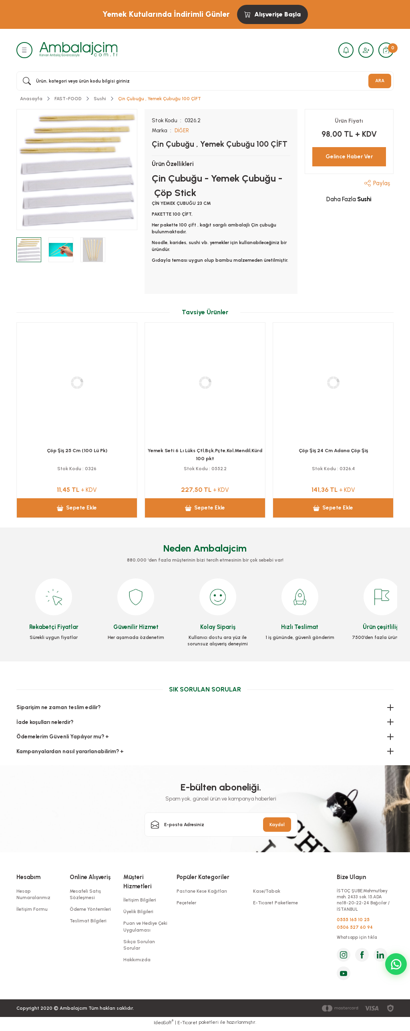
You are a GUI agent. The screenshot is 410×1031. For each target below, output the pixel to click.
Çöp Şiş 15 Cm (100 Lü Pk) (205, 450)
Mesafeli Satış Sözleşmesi (85, 894)
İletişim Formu (32, 909)
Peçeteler (186, 903)
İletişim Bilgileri (139, 900)
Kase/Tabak (266, 891)
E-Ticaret (187, 1025)
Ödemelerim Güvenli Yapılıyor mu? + (62, 736)
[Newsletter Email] (221, 825)
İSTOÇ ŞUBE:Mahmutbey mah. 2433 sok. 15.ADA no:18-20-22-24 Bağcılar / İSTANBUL (364, 901)
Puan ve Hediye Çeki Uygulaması (145, 926)
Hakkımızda (137, 959)
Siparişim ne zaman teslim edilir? (58, 707)
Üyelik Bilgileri (138, 911)
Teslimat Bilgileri (88, 921)
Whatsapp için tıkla (359, 940)
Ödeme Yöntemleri (90, 909)
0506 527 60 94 (355, 929)
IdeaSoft (163, 1025)
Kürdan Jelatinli (77, 450)
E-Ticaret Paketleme (275, 903)
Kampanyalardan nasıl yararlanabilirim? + (70, 751)
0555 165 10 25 (353, 921)
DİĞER (182, 130)
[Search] (205, 81)
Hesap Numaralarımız (33, 894)
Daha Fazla (349, 199)
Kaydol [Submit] (277, 824)
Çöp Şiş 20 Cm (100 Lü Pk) (333, 450)
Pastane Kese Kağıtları (202, 891)
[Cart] (386, 50)
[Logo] (78, 50)
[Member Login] (365, 50)
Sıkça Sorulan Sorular (139, 944)
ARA (379, 80)
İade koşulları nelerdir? (44, 721)
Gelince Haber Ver (349, 156)
